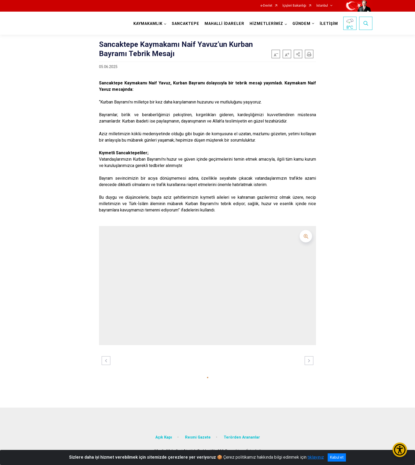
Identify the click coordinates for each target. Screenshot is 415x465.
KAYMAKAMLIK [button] (148, 23)
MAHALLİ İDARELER (224, 23)
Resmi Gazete (198, 437)
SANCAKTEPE (185, 23)
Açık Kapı (163, 437)
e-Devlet (266, 5)
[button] (298, 54)
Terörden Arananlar (242, 437)
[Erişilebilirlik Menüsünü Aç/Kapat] (400, 450)
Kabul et (337, 457)
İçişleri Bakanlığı (294, 5)
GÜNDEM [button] (301, 23)
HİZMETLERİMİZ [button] (266, 23)
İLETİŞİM (329, 23)
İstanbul (322, 5)
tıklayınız (316, 457)
